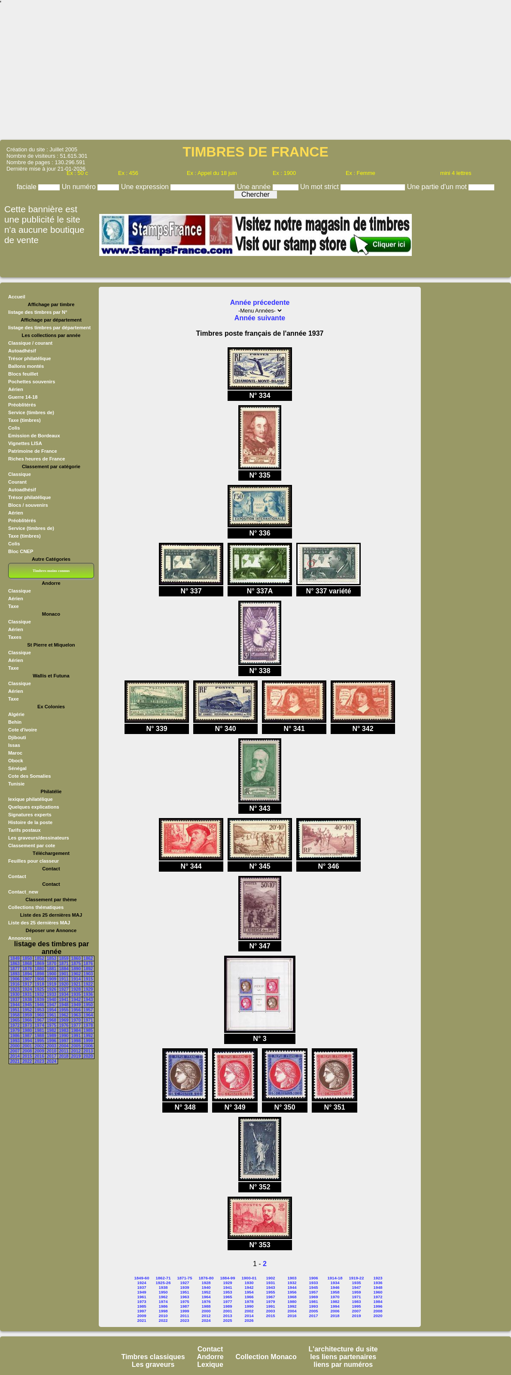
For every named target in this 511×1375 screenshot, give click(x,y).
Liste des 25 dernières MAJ (39, 922)
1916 (15, 984)
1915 (88, 979)
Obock (15, 760)
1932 (39, 994)
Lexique (210, 1364)
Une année (255, 186)
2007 (15, 1051)
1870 (51, 963)
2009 (39, 1051)
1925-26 (163, 1282)
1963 (76, 1015)
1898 (39, 974)
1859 (63, 958)
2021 (15, 1061)
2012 (76, 1051)
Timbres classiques (153, 1356)
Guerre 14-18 (22, 397)
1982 (51, 1030)
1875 (76, 963)
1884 (63, 968)
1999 (88, 1040)
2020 (88, 1056)
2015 (27, 1056)
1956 (76, 1010)
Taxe (13, 606)
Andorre (210, 1356)
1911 (63, 979)
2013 (88, 1051)
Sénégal (17, 768)
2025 (227, 1320)
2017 (51, 1056)
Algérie (16, 714)
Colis (14, 427)
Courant (17, 481)
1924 (27, 989)
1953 (39, 1010)
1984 (76, 1030)
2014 (15, 1056)
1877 (15, 968)
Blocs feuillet (23, 373)
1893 (15, 974)
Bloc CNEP (20, 551)
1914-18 (335, 1278)
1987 (27, 1035)
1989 (51, 1035)
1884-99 (227, 1278)
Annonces (19, 938)
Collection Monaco (266, 1356)
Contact (17, 876)
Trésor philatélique (29, 358)
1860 (76, 958)
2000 (15, 1046)
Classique (19, 474)
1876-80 (206, 1278)
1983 (63, 1030)
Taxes (14, 637)
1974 (39, 1025)
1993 (15, 1040)
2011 (63, 1051)
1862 (88, 958)
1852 (39, 958)
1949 (76, 1004)
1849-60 (141, 1278)
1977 (76, 1025)
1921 (76, 984)
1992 (88, 1035)
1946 (39, 1004)
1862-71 (163, 1278)
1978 (88, 1025)
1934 (63, 994)
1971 (88, 1020)
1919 (51, 984)
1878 (27, 968)
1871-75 (184, 1278)
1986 (15, 1035)
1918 (39, 984)
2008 (27, 1051)
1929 (88, 989)
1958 (15, 1015)
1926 (51, 989)
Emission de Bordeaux (34, 435)
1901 (63, 974)
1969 (63, 1020)
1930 (15, 994)
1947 (51, 1004)
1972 (15, 1025)
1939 (39, 999)
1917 (27, 984)
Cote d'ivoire (22, 729)
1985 (88, 1030)
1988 (39, 1035)
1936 (88, 994)
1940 (51, 999)
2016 (39, 1056)
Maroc (15, 752)
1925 (39, 989)
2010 (51, 1051)
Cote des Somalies (29, 776)
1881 (51, 968)
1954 (51, 1010)
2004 (63, 1046)
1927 (63, 989)
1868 (27, 963)
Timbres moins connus (51, 571)
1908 (39, 979)
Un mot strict (320, 186)
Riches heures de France (36, 458)
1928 (76, 989)
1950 (88, 1004)
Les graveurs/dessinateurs (38, 837)
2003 (51, 1046)
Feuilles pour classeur (33, 861)
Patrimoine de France (32, 451)
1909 (51, 979)
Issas (14, 745)
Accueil (16, 296)
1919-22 (356, 1278)
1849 (15, 958)
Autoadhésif (22, 350)
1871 (63, 963)
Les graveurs (153, 1364)
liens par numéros (343, 1364)
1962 (63, 1015)
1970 (76, 1020)
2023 (39, 1061)
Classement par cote (31, 845)
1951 (15, 1010)
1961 (51, 1015)
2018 (63, 1056)
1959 (27, 1015)
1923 (15, 989)
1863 (15, 963)
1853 (51, 958)
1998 (76, 1040)
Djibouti (17, 737)
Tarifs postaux (24, 830)
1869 (39, 963)
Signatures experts (30, 814)
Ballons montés (26, 366)
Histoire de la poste (30, 822)
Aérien (15, 389)
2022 (27, 1061)
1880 (39, 968)
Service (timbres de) (31, 412)
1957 (88, 1010)
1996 (51, 1040)
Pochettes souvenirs (31, 381)
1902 (76, 974)
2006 (88, 1046)
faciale (28, 186)
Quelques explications (33, 806)
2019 (76, 1056)
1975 (51, 1025)
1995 (39, 1040)
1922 (88, 984)
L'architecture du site (343, 1349)
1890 (76, 968)
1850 (27, 958)
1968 (51, 1020)
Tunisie (16, 783)
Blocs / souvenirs (28, 505)
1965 (15, 1020)
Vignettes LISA (25, 443)
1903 (88, 974)
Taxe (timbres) (24, 420)
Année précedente (260, 302)
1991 (76, 1035)
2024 (51, 1061)
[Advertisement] (255, 73)
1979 (15, 1030)
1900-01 (249, 1278)
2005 (76, 1046)
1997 (63, 1040)
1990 (63, 1035)
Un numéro (80, 186)
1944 (15, 1004)
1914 (76, 979)
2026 (248, 1320)
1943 (88, 999)
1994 (27, 1040)
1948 (63, 1004)
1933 (51, 994)
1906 (15, 979)
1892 (88, 968)
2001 (27, 1046)
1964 (88, 1015)
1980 (27, 1030)
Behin (14, 722)
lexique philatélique (30, 799)
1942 (76, 999)
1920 (63, 984)
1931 (27, 994)
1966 (27, 1020)
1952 (27, 1010)
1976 (63, 1025)
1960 (39, 1015)
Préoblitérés (22, 404)
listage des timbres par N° (37, 312)
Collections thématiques (36, 907)
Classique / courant (30, 343)
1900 (51, 974)
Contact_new (23, 891)
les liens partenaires (343, 1356)
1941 (63, 999)
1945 (27, 1004)
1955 (63, 1010)
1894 (27, 974)
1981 (39, 1030)
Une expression (146, 186)
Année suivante (259, 318)
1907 (27, 979)
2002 (39, 1046)
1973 (27, 1025)
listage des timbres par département (49, 327)
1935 (76, 994)
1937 (15, 999)
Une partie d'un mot (438, 186)
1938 (27, 999)
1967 (39, 1020)
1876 (88, 963)
